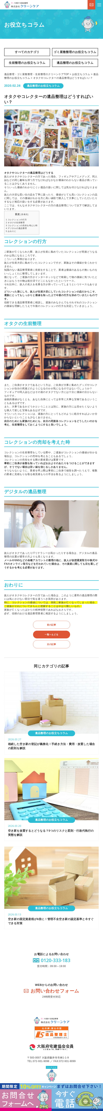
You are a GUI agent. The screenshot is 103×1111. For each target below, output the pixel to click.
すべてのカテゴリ (27, 52)
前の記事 (51, 625)
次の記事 (51, 644)
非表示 (24, 214)
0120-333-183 (55, 960)
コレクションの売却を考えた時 (22, 225)
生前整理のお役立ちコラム (27, 62)
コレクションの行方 (16, 220)
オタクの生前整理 (15, 223)
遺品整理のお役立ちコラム (75, 62)
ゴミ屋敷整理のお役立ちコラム (75, 52)
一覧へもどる (51, 634)
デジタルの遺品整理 (16, 228)
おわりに (11, 231)
